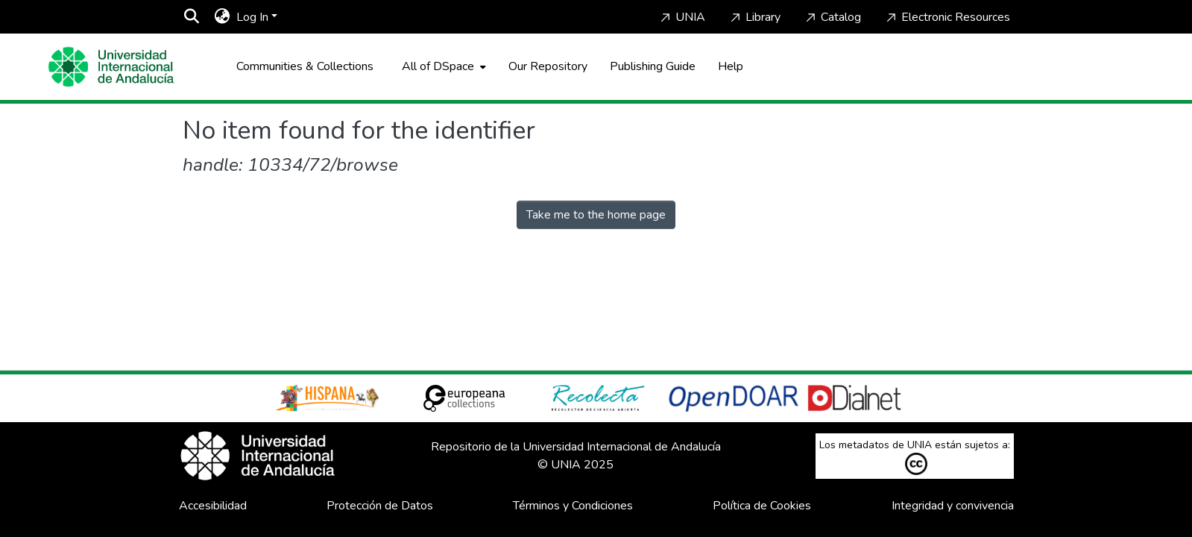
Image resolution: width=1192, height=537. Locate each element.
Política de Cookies (762, 505)
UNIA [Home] (681, 17)
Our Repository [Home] (547, 66)
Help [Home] (730, 66)
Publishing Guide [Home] (653, 66)
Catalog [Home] (832, 17)
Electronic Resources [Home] (946, 17)
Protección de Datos (380, 505)
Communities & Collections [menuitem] (304, 66)
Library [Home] (754, 17)
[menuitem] (222, 17)
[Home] (111, 66)
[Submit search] (192, 17)
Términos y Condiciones (573, 505)
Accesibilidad (213, 505)
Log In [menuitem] (252, 17)
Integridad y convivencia (953, 505)
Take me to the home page (596, 215)
